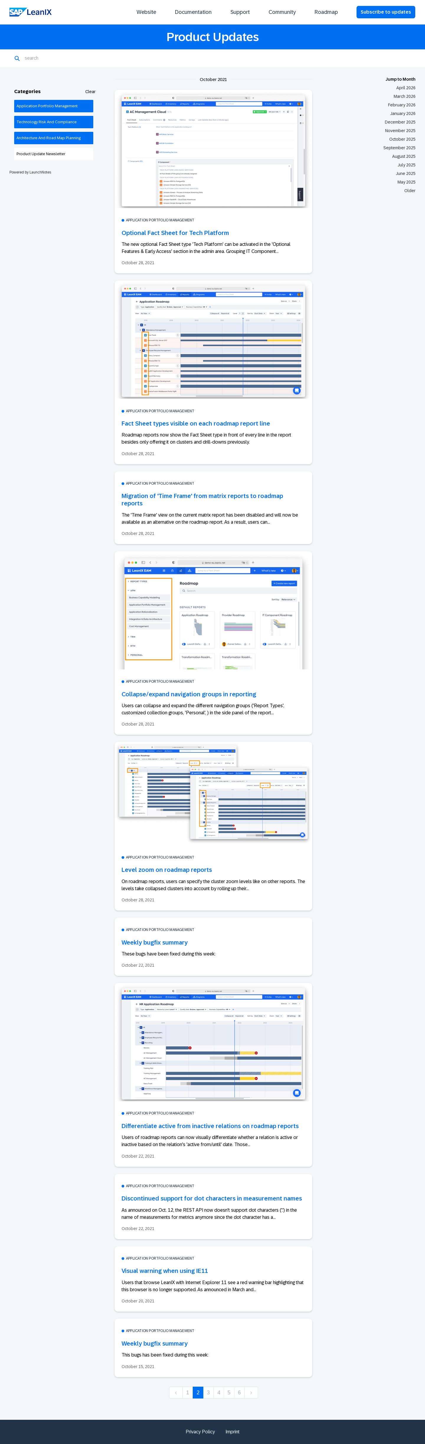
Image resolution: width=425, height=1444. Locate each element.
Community (282, 12)
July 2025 (407, 165)
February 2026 (402, 105)
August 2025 (404, 156)
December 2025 (400, 122)
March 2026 (405, 96)
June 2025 (406, 173)
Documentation (193, 12)
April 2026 (406, 87)
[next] (251, 1393)
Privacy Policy (200, 1431)
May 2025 (407, 182)
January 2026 (403, 113)
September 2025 (399, 147)
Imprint (232, 1431)
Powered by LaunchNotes (30, 172)
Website (146, 12)
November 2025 (400, 130)
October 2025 (402, 139)
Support (240, 12)
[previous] (176, 1393)
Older (410, 190)
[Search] (53, 58)
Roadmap (326, 12)
